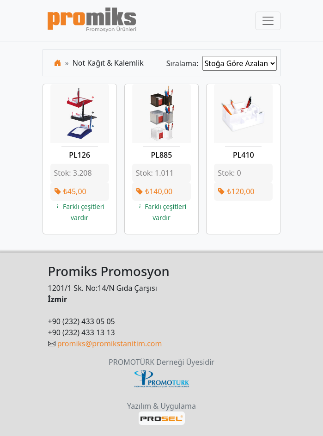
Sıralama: (184, 63)
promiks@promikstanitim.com (109, 343)
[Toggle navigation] (268, 21)
